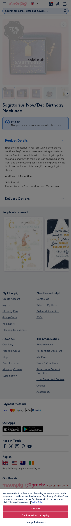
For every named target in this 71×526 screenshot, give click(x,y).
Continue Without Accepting (35, 515)
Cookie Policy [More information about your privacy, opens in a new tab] (37, 502)
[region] (35, 507)
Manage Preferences (35, 522)
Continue (35, 508)
